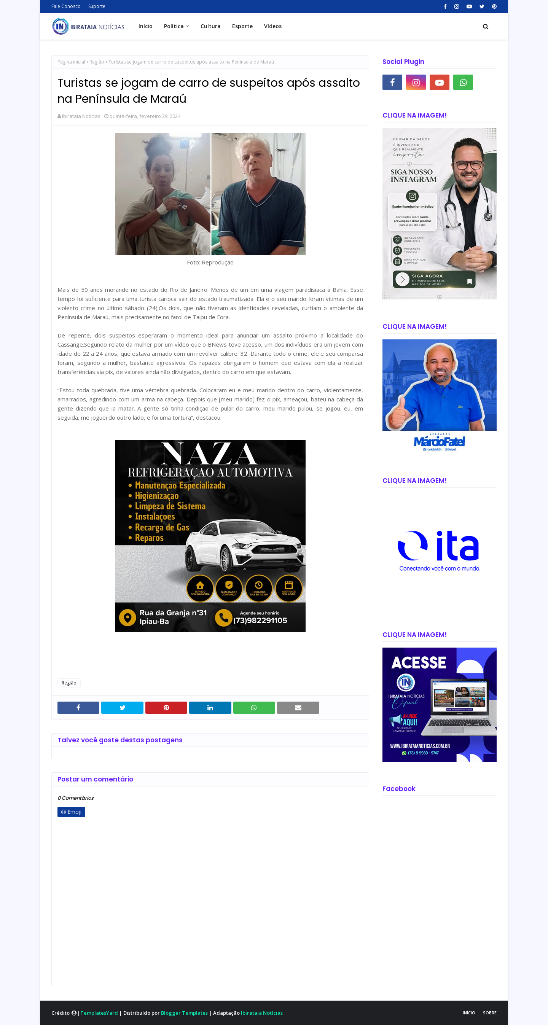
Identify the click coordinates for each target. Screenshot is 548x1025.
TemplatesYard (99, 1012)
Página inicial (71, 62)
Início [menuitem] (146, 26)
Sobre (490, 1012)
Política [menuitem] (174, 26)
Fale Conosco (66, 6)
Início (469, 1012)
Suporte (96, 6)
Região (96, 62)
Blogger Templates (184, 1012)
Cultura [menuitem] (211, 26)
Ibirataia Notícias (81, 116)
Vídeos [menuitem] (273, 26)
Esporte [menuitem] (242, 26)
